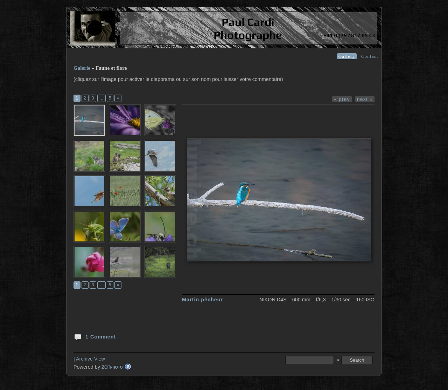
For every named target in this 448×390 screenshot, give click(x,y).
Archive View (90, 359)
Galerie (82, 68)
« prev (342, 99)
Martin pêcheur (202, 299)
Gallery (346, 56)
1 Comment (95, 336)
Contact (369, 56)
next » (365, 99)
